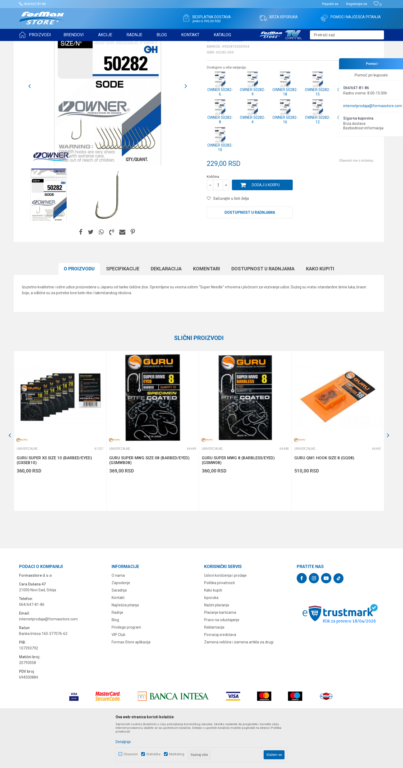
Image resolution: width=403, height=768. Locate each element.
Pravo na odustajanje (221, 661)
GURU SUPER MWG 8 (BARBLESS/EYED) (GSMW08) (238, 501)
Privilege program (126, 668)
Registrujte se (356, 4)
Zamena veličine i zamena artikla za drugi (238, 683)
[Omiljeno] (377, 5)
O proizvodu (79, 309)
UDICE (64, 44)
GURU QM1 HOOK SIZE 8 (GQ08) (324, 499)
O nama (118, 616)
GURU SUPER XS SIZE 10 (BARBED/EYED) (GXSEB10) (54, 501)
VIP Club (118, 676)
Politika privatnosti (219, 624)
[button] (347, 34)
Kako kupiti (320, 309)
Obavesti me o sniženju (356, 201)
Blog (115, 661)
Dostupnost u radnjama (250, 253)
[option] (107, 127)
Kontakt (118, 639)
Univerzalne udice (86, 44)
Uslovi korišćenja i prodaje (225, 616)
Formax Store (28, 44)
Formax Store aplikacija (131, 683)
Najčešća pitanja (125, 646)
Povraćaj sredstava (220, 676)
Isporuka (211, 639)
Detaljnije (123, 742)
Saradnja (119, 631)
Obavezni (130, 754)
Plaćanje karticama (220, 653)
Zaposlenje (121, 624)
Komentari (206, 309)
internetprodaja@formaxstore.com (372, 106)
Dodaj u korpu (266, 226)
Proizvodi (49, 44)
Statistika (153, 754)
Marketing (176, 754)
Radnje (117, 653)
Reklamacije (214, 668)
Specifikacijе (122, 309)
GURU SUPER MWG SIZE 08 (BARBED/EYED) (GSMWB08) (149, 501)
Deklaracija (166, 309)
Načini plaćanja (216, 646)
